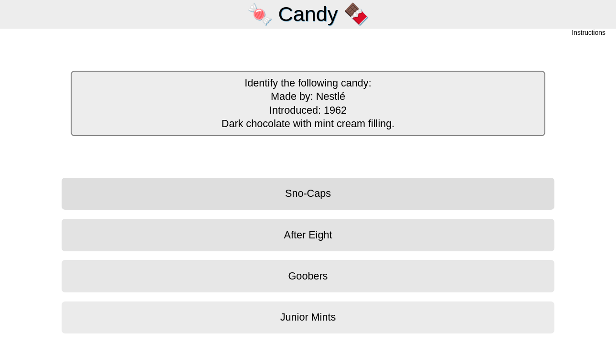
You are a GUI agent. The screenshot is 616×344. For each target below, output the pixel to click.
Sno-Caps (308, 193)
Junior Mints (308, 317)
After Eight (308, 235)
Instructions (589, 33)
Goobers (308, 276)
